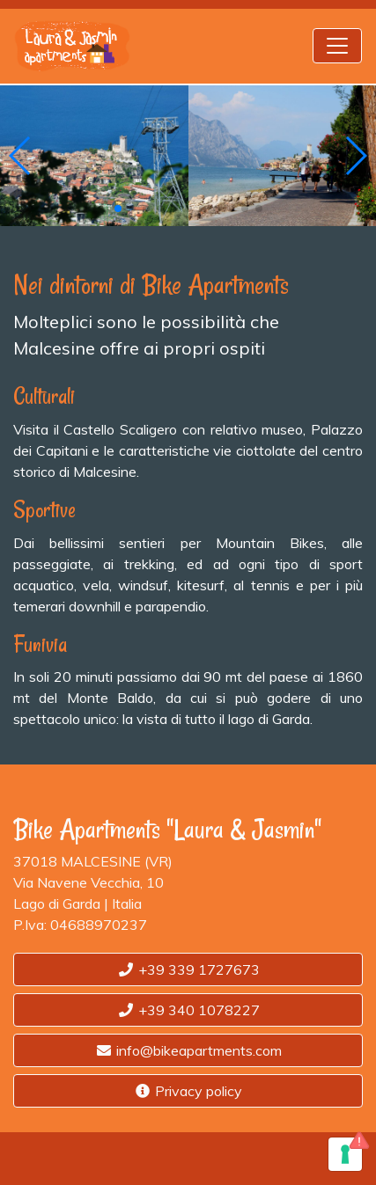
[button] (21, 155)
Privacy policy (188, 1091)
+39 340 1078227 (188, 1010)
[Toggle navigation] (337, 45)
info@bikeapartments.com (188, 1050)
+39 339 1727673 (188, 969)
